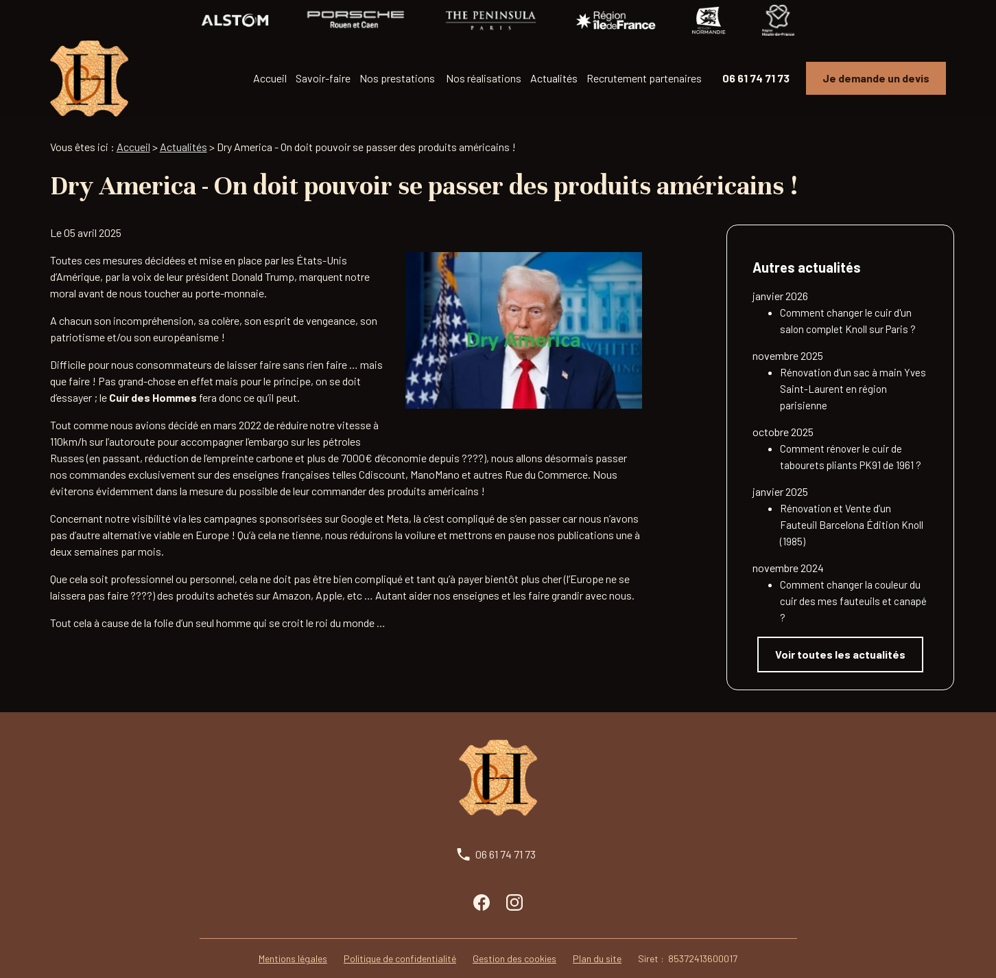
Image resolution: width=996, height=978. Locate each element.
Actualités (554, 77)
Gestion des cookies (514, 942)
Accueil (270, 77)
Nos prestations (397, 77)
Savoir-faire (323, 77)
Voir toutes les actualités (840, 638)
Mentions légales (293, 942)
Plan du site (597, 942)
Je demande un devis (875, 77)
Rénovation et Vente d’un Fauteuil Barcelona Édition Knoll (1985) (851, 509)
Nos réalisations (483, 77)
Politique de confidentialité (400, 942)
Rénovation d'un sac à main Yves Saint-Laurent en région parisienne (853, 373)
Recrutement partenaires (644, 77)
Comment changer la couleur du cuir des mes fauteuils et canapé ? (853, 585)
